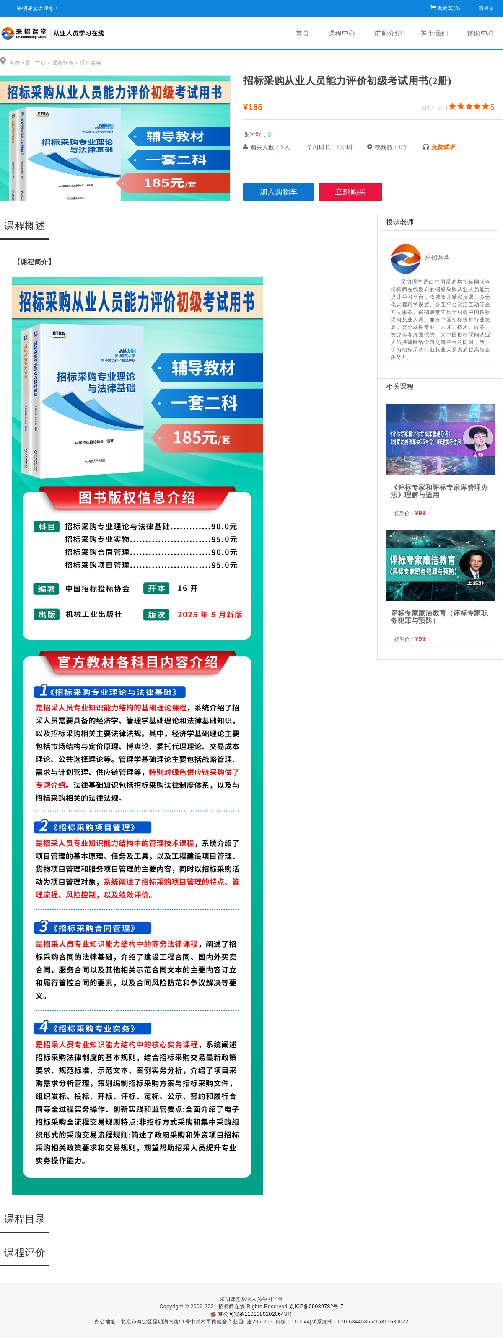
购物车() (449, 6)
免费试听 (443, 147)
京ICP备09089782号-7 (316, 1307)
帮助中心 (481, 33)
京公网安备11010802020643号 (251, 1314)
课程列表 (62, 63)
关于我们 (434, 33)
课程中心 (342, 33)
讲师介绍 (388, 33)
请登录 (487, 6)
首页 (302, 33)
